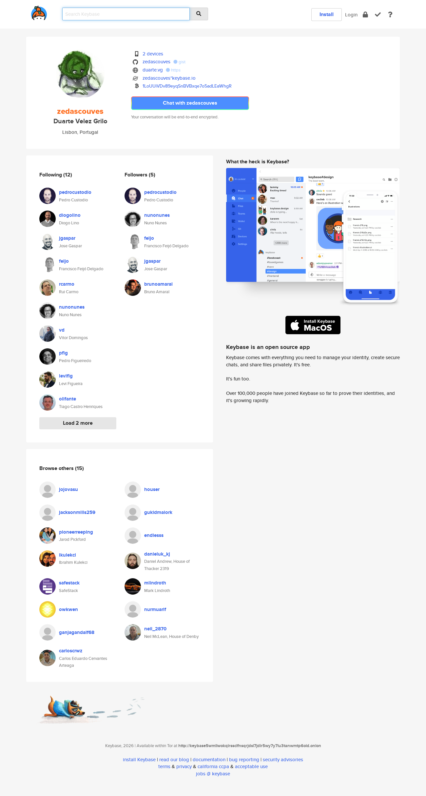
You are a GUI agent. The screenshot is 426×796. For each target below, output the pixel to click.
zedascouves (156, 61)
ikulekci (67, 555)
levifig (66, 375)
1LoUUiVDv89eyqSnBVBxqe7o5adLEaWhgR (187, 86)
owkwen (68, 609)
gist (179, 62)
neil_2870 (155, 628)
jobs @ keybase (213, 773)
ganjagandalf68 (76, 632)
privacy (184, 766)
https (173, 70)
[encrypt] (365, 14)
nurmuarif (155, 609)
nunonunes (72, 307)
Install (327, 14)
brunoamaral (158, 284)
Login (351, 14)
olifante (67, 398)
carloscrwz (70, 650)
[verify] (378, 14)
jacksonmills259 (77, 512)
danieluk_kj (157, 554)
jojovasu (68, 489)
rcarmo (66, 284)
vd (62, 330)
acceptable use (251, 766)
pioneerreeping (76, 532)
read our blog (174, 759)
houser (152, 489)
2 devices (153, 53)
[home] (39, 11)
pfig (63, 353)
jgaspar (67, 238)
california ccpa (213, 766)
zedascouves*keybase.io (169, 77)
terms (164, 766)
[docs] (390, 14)
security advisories (283, 759)
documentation (209, 759)
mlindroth (155, 582)
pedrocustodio (75, 192)
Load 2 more (78, 423)
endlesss (154, 535)
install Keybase (139, 759)
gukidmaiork (158, 512)
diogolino (70, 215)
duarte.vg (153, 69)
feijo (64, 261)
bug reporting (244, 759)
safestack (69, 582)
